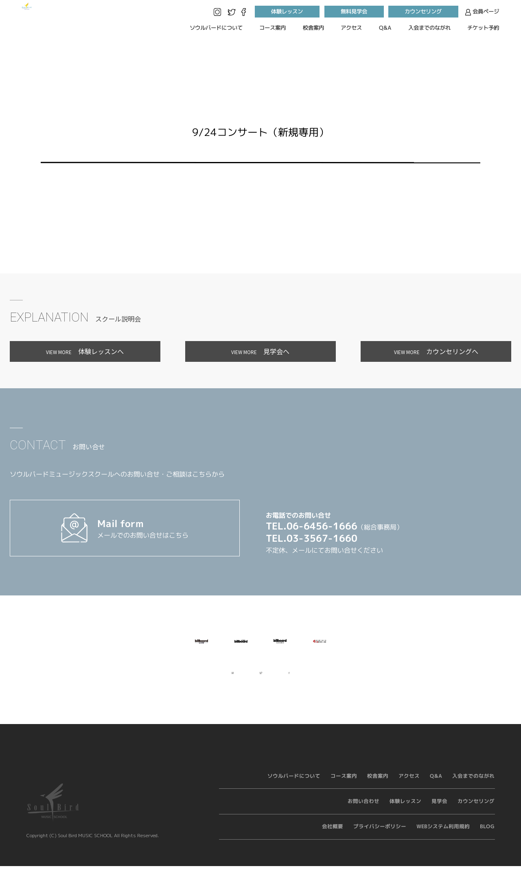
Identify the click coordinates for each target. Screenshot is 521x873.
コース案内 (272, 27)
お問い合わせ (363, 808)
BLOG (487, 833)
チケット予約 (483, 27)
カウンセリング (423, 11)
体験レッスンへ (85, 351)
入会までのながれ (429, 27)
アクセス (351, 27)
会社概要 (332, 833)
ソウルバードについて (215, 27)
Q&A (385, 27)
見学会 (439, 808)
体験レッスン (287, 11)
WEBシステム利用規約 (443, 833)
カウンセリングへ (436, 351)
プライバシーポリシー (379, 833)
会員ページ (482, 12)
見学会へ (260, 351)
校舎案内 (313, 27)
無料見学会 (354, 11)
